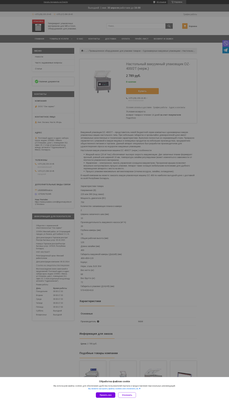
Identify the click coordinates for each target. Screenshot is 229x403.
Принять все (106, 395)
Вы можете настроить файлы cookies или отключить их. (113, 389)
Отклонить (127, 395)
